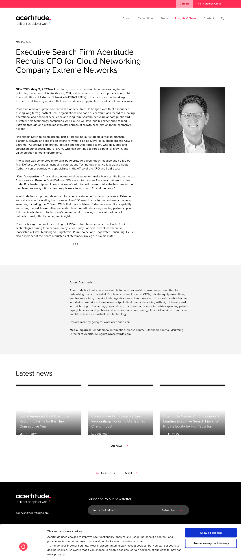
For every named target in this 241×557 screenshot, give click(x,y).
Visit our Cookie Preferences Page (73, 536)
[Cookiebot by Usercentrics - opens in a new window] (23, 550)
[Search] (222, 18)
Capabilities (146, 18)
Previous (108, 475)
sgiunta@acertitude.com (115, 335)
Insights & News (185, 18)
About (127, 18)
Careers (184, 3)
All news (117, 447)
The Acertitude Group (209, 3)
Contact (209, 18)
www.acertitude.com (117, 323)
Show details (55, 549)
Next (128, 475)
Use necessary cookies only (211, 520)
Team (164, 18)
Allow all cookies (211, 510)
